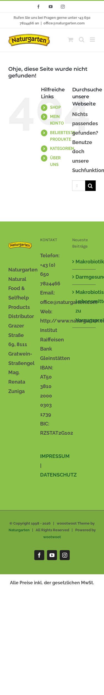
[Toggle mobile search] (81, 39)
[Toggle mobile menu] (93, 39)
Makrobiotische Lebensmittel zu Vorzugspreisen (84, 306)
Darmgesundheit (84, 277)
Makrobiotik (84, 262)
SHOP (55, 107)
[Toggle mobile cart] (70, 39)
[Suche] (90, 185)
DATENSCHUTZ (58, 475)
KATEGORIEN (62, 148)
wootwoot (52, 537)
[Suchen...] (78, 185)
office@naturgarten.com (64, 23)
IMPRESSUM (55, 456)
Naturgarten (19, 530)
